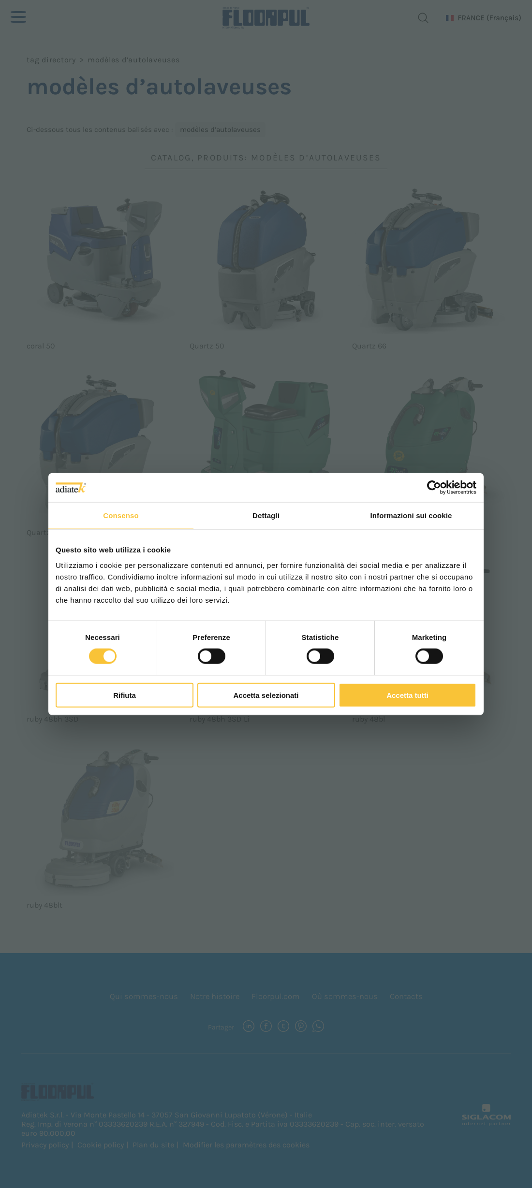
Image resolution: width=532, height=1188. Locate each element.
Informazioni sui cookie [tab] (411, 515)
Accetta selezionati (265, 695)
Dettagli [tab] (266, 515)
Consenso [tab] (120, 515)
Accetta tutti (407, 695)
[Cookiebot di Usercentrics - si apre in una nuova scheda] (434, 487)
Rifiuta (124, 695)
